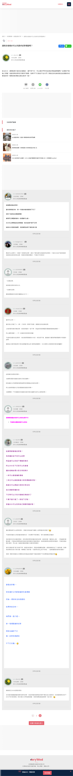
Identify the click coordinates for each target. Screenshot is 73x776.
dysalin (18, 440)
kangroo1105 (20, 242)
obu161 (16, 55)
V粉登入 (60, 4)
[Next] (40, 715)
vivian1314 (19, 308)
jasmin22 (18, 363)
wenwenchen (20, 194)
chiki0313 (19, 406)
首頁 (3, 36)
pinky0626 (19, 568)
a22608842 (19, 269)
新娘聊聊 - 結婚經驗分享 (14, 36)
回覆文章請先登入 (36, 723)
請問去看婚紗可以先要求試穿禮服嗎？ (35, 36)
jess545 (18, 519)
